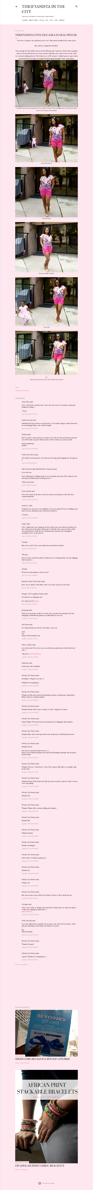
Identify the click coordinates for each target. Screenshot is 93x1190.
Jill (22, 569)
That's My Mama (28, 455)
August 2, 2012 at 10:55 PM (30, 686)
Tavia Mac (25, 402)
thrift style (25, 390)
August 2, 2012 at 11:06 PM (30, 836)
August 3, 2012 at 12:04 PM (30, 914)
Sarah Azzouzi (27, 420)
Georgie (25, 904)
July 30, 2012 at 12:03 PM (30, 518)
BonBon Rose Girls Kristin (31, 581)
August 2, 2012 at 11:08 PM (30, 861)
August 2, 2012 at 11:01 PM (30, 757)
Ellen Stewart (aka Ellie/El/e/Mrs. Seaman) (37, 469)
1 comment (23, 1169)
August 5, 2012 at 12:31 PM (30, 935)
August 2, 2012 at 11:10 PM (30, 898)
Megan (36, 601)
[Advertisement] (46, 986)
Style (41, 20)
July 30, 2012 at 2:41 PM (29, 563)
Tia (23, 542)
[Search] (76, 6)
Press (61, 20)
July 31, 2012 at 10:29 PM (29, 604)
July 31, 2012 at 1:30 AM (29, 588)
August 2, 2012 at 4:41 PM (30, 657)
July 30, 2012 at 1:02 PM (29, 536)
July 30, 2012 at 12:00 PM (30, 499)
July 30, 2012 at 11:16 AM (29, 485)
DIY (46, 20)
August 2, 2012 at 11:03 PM (30, 772)
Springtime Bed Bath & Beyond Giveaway (42, 1059)
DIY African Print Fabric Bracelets (39, 1165)
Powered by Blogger (46, 1183)
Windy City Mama (28, 675)
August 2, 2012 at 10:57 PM (30, 712)
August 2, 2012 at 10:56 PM (30, 700)
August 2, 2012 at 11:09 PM (30, 873)
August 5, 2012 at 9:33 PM (30, 959)
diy (21, 390)
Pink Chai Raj (27, 921)
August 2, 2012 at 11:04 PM (30, 786)
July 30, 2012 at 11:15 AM (29, 463)
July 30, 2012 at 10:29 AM (30, 414)
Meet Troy (32, 20)
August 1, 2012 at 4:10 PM (30, 638)
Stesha (24, 434)
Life (55, 20)
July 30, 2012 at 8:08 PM (29, 575)
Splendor (25, 663)
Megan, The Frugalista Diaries (33, 594)
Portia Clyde (26, 491)
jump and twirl (27, 911)
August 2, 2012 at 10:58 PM (30, 725)
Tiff (23, 555)
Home (24, 20)
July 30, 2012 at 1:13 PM (29, 548)
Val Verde (25, 625)
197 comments (25, 1063)
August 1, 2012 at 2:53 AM (30, 618)
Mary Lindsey (27, 645)
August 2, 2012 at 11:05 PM (30, 811)
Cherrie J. (25, 506)
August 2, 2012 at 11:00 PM (30, 737)
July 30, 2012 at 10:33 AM (30, 428)
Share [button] (17, 387)
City (50, 20)
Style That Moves (34, 654)
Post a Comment (21, 964)
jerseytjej (25, 610)
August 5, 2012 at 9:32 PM (30, 947)
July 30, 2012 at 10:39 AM (30, 448)
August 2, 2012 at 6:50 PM (30, 669)
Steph (24, 524)
